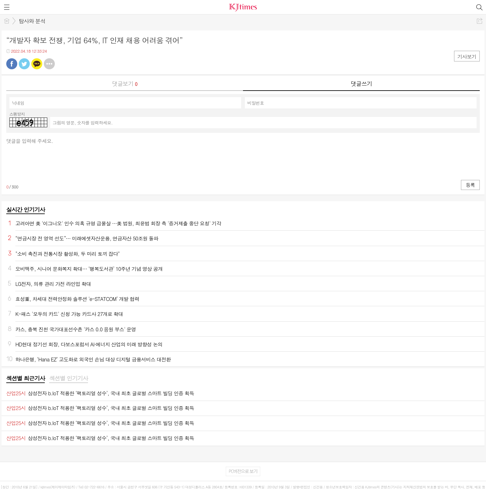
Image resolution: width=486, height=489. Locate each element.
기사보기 (467, 56)
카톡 (36, 63)
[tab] (25, 379)
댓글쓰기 (361, 83)
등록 (470, 184)
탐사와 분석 (32, 21)
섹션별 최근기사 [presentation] (25, 378)
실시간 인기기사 (25, 209)
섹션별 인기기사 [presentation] (68, 378)
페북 (11, 63)
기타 (49, 63)
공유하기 (479, 20)
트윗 (24, 63)
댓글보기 (124, 83)
